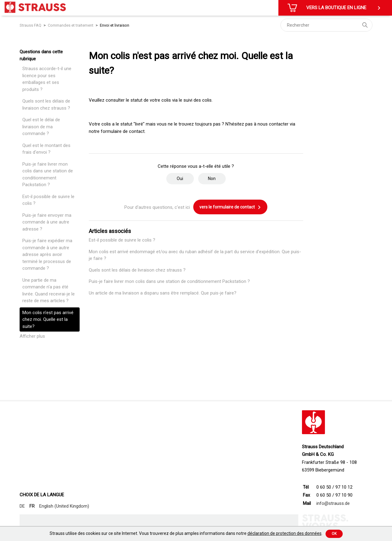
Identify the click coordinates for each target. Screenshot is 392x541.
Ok (334, 534)
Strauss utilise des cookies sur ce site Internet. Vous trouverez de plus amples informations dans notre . (186, 533)
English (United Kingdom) (64, 506)
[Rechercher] (326, 25)
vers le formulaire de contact (230, 207)
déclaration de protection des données (284, 533)
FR (32, 506)
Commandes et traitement (70, 25)
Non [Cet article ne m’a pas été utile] (212, 178)
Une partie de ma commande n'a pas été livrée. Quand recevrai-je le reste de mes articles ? (48, 290)
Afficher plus (32, 336)
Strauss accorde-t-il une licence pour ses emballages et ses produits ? (46, 79)
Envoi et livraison (114, 25)
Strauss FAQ (31, 25)
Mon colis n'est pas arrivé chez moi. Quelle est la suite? (48, 319)
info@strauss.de (333, 503)
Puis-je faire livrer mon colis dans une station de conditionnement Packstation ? (47, 174)
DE (22, 506)
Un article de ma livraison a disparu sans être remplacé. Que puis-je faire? (162, 293)
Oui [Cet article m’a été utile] (180, 178)
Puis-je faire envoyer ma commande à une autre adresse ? (46, 222)
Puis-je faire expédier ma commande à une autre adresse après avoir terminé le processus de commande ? (47, 254)
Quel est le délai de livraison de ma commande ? (41, 126)
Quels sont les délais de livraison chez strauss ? (46, 104)
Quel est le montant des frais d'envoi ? (46, 149)
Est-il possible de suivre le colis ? (48, 200)
